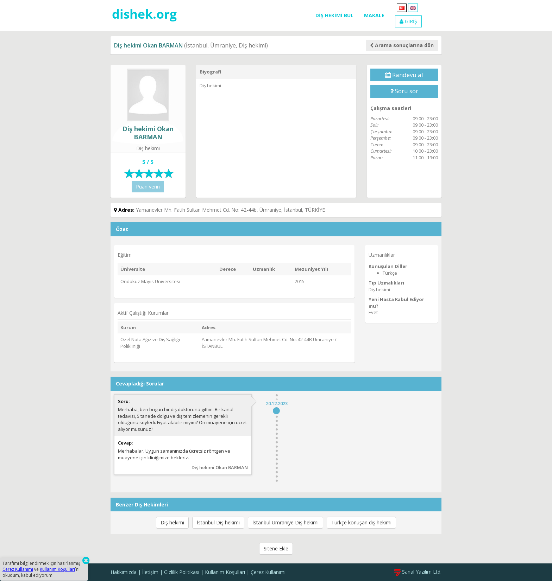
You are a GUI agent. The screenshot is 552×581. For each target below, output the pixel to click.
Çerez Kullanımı (268, 572)
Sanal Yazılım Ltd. (417, 571)
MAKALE (374, 15)
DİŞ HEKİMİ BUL (334, 15)
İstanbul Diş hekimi (218, 522)
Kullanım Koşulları (225, 572)
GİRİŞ (408, 21)
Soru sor (404, 91)
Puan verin (148, 186)
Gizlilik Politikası (181, 572)
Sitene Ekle (276, 548)
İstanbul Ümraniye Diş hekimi (285, 522)
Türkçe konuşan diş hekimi (361, 522)
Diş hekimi (172, 522)
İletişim (150, 572)
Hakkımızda (124, 572)
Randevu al (404, 75)
